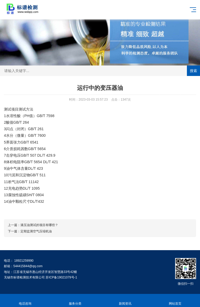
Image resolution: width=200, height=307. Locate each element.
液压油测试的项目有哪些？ (39, 225)
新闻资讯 (125, 300)
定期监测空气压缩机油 (36, 231)
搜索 (193, 71)
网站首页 (175, 300)
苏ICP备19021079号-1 (61, 277)
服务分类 (75, 300)
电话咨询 (25, 300)
